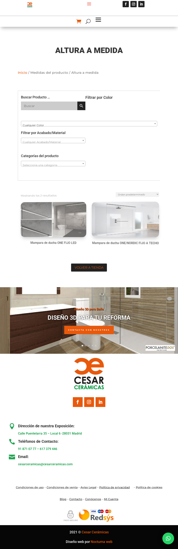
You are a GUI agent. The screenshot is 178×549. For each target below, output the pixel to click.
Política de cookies (149, 487)
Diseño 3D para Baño (89, 309)
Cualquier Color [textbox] (33, 125)
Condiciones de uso (30, 487)
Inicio (22, 73)
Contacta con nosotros (89, 330)
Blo (63, 499)
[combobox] (89, 123)
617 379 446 (48, 449)
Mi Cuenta (111, 499)
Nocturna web (101, 542)
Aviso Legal (88, 487)
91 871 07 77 (27, 449)
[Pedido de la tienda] (130, 192)
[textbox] (53, 142)
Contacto (75, 499)
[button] (168, 538)
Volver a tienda (89, 267)
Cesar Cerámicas (95, 532)
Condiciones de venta (62, 487)
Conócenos (93, 499)
